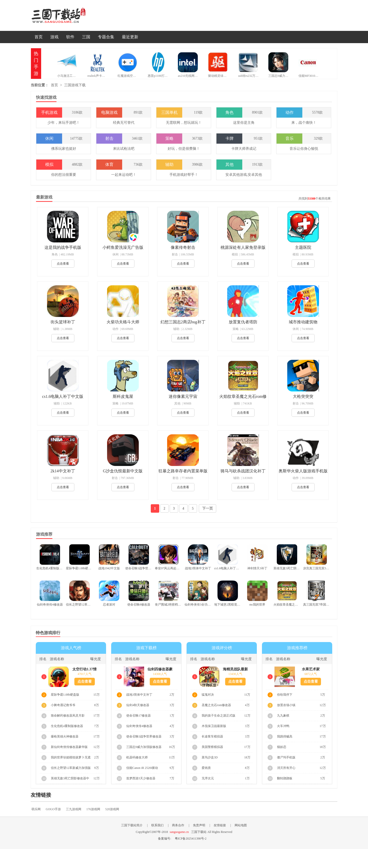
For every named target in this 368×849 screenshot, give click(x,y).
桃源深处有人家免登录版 (243, 247)
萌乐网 (36, 809)
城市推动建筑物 (303, 322)
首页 (38, 37)
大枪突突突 (303, 396)
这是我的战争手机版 (62, 247)
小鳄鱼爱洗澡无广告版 (122, 247)
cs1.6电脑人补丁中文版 (62, 396)
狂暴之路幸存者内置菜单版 (183, 471)
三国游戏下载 (75, 85)
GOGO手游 (53, 809)
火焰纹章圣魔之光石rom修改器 (243, 396)
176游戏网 (93, 809)
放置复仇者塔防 (243, 322)
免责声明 (199, 825)
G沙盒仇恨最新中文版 (123, 471)
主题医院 (303, 247)
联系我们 (157, 825)
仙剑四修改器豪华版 (159, 669)
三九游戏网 (73, 809)
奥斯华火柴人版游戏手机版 (303, 471)
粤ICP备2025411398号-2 (190, 838)
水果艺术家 (311, 669)
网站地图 (241, 825)
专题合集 (106, 37)
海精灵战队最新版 (235, 669)
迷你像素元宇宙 (183, 396)
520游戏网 (112, 809)
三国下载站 (66, 15)
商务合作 (178, 825)
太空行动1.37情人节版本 (84, 669)
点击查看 (63, 263)
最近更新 (130, 37)
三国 (86, 37)
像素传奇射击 (183, 247)
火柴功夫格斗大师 (123, 322)
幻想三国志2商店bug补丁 (182, 322)
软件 (70, 37)
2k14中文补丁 (63, 471)
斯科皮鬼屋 (123, 396)
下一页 (207, 508)
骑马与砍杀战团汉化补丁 (243, 471)
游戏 (54, 37)
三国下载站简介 (132, 825)
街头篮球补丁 (63, 322)
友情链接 (220, 825)
